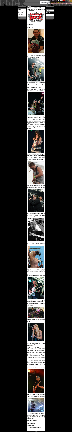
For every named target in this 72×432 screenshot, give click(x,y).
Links (19, 15)
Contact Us (54, 3)
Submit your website (20, 17)
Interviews (19, 13)
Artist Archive (48, 10)
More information (31, 10)
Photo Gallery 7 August (30, 27)
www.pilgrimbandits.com (30, 305)
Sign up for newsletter (21, 11)
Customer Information (59, 3)
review (40, 7)
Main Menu (19, 9)
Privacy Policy (64, 3)
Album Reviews (20, 12)
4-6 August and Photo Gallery (31, 423)
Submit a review (20, 10)
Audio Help (68, 3)
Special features (20, 14)
